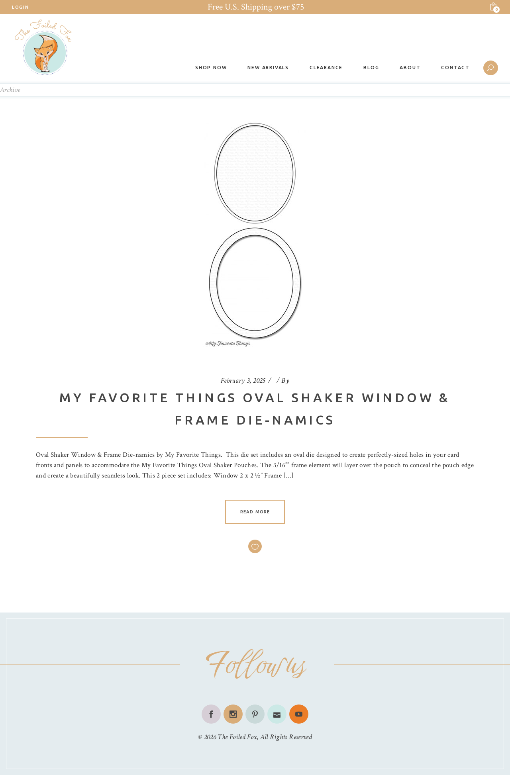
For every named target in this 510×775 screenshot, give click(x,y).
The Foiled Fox (237, 737)
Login (20, 7)
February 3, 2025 (243, 380)
